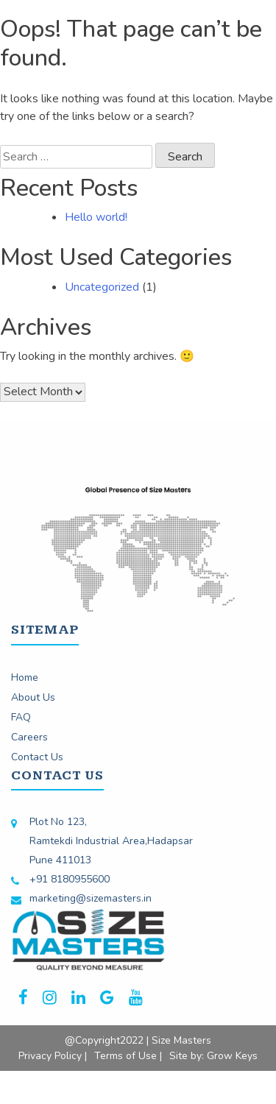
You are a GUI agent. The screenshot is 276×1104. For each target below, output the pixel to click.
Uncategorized (102, 287)
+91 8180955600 (69, 879)
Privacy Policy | (52, 1056)
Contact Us (37, 757)
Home (24, 677)
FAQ (21, 717)
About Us (33, 697)
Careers (29, 737)
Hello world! (96, 217)
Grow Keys (232, 1056)
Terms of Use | (128, 1056)
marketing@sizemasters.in (90, 898)
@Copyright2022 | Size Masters (138, 1040)
